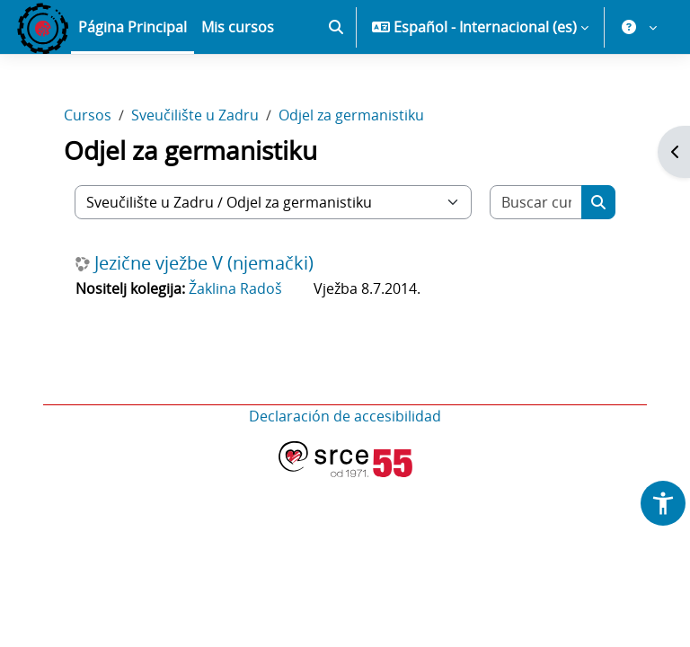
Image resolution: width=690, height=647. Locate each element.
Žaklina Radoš (235, 288)
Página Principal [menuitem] (132, 27)
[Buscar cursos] (536, 202)
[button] (336, 27)
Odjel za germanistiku (351, 115)
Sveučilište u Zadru (195, 115)
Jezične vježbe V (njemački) (204, 263)
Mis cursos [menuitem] (237, 27)
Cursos (87, 115)
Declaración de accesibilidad (345, 416)
